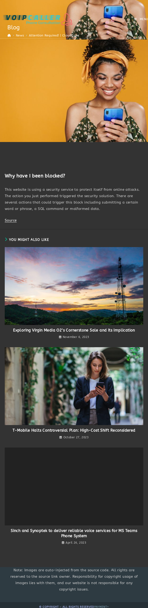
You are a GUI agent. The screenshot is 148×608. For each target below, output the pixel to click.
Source (11, 220)
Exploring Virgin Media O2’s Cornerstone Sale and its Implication (74, 330)
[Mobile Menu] (141, 19)
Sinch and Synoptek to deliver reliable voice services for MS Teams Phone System (74, 533)
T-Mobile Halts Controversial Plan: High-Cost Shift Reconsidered (74, 430)
